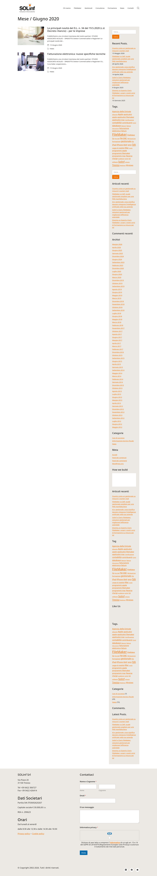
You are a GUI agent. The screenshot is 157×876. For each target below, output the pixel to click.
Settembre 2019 (118, 286)
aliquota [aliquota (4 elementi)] (114, 114)
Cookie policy (38, 833)
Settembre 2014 (118, 370)
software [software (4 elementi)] (115, 162)
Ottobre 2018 (117, 307)
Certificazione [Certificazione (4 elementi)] (129, 120)
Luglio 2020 (116, 271)
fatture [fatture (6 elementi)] (124, 131)
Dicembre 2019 (118, 280)
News (52, 49)
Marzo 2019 (116, 298)
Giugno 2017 (117, 337)
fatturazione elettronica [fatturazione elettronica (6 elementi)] (120, 129)
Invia (83, 852)
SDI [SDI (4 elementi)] (129, 159)
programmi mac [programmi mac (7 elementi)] (119, 156)
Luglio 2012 (116, 421)
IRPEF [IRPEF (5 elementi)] (130, 145)
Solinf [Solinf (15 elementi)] (121, 161)
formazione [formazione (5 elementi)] (116, 141)
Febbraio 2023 (117, 265)
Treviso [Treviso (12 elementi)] (115, 165)
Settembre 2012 (118, 418)
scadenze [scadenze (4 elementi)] (121, 159)
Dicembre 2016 (118, 352)
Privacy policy (24, 833)
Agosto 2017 (117, 334)
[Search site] (138, 8)
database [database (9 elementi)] (116, 125)
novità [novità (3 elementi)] (130, 148)
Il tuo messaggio (87, 807)
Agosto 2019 (117, 289)
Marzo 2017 (116, 346)
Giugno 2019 (117, 292)
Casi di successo (118, 438)
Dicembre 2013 (118, 385)
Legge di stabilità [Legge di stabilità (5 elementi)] (118, 148)
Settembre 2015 (118, 358)
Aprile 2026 (116, 247)
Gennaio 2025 (117, 253)
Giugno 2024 (117, 259)
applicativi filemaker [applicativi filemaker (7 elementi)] (125, 117)
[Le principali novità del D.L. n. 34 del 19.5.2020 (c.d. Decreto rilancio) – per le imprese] (31, 36)
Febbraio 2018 (117, 325)
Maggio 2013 (117, 400)
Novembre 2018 (118, 304)
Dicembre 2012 (118, 409)
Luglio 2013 (116, 394)
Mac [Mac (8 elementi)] (127, 148)
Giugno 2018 (117, 316)
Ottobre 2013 (117, 388)
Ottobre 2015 (117, 355)
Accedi (114, 455)
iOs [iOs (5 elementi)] (132, 141)
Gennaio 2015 (117, 367)
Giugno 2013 (117, 397)
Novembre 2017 (118, 328)
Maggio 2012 (117, 427)
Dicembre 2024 (118, 256)
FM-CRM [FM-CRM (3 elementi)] (117, 138)
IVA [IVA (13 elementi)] (134, 144)
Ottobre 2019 (117, 283)
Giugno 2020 (117, 274)
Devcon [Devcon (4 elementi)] (123, 126)
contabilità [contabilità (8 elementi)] (117, 122)
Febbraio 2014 (117, 379)
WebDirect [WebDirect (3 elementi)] (123, 165)
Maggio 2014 (117, 373)
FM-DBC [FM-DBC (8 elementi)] (123, 138)
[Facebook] (132, 870)
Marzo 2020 (116, 277)
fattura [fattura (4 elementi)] (128, 126)
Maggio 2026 (117, 244)
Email (83, 796)
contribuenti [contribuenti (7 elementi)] (127, 122)
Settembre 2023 (118, 262)
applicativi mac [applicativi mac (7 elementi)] (118, 120)
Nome (82, 790)
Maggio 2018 (117, 319)
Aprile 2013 (116, 403)
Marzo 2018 (116, 322)
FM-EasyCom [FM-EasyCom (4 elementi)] (131, 139)
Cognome (102, 790)
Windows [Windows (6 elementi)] (129, 165)
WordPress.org (118, 464)
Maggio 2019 (117, 295)
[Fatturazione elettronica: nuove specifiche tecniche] (31, 61)
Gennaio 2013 (117, 406)
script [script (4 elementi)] (126, 159)
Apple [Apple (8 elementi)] (120, 114)
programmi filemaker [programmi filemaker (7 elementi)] (121, 153)
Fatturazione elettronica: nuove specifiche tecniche (76, 53)
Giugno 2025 (117, 250)
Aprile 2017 (116, 343)
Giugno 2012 (117, 424)
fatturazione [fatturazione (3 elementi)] (115, 128)
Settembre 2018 (118, 310)
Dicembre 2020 (118, 268)
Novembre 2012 (118, 412)
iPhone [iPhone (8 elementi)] (120, 144)
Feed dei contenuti (119, 458)
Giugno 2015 (117, 361)
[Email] (137, 870)
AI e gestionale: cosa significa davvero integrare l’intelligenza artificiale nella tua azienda (124, 69)
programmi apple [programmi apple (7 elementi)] (119, 150)
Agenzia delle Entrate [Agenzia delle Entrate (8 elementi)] (121, 111)
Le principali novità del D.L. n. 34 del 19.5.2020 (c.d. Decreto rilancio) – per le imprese (76, 29)
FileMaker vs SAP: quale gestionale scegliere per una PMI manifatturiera (123, 58)
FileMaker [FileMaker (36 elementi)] (119, 134)
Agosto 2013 (117, 391)
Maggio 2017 (117, 340)
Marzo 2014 (116, 376)
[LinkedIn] (126, 870)
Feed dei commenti (119, 461)
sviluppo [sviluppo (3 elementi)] (127, 162)
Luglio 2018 (116, 313)
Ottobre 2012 (117, 415)
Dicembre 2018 (118, 301)
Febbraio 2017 (117, 349)
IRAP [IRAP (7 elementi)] (125, 145)
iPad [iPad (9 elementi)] (114, 144)
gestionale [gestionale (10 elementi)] (126, 141)
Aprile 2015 (116, 364)
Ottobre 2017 (117, 331)
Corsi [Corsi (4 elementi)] (134, 123)
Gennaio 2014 (117, 382)
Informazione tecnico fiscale (123, 441)
